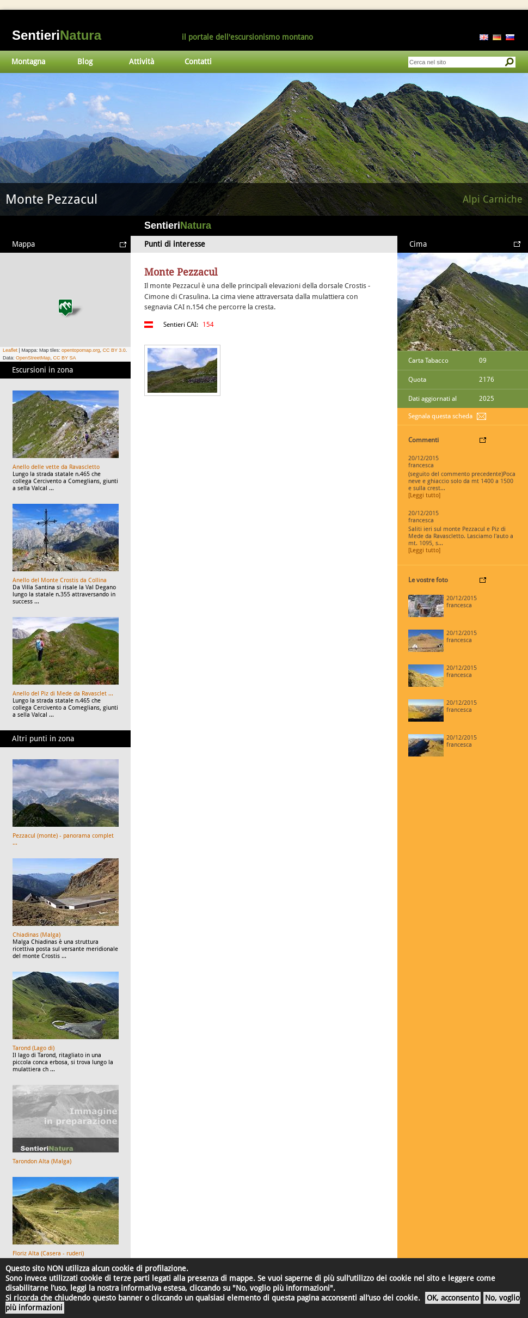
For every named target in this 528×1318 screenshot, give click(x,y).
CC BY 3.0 (113, 350)
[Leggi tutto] (424, 495)
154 (208, 324)
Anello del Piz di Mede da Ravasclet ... (63, 693)
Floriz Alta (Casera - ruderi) (48, 1253)
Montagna (28, 61)
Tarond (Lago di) (33, 1048)
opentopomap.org (81, 350)
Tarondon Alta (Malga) (42, 1161)
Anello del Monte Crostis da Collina (60, 580)
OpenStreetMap (33, 358)
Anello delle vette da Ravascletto (56, 467)
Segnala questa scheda (440, 416)
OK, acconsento (453, 1297)
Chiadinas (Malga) (36, 934)
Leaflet (10, 350)
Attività (141, 61)
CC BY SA (64, 358)
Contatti (198, 61)
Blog (85, 61)
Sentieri (56, 35)
